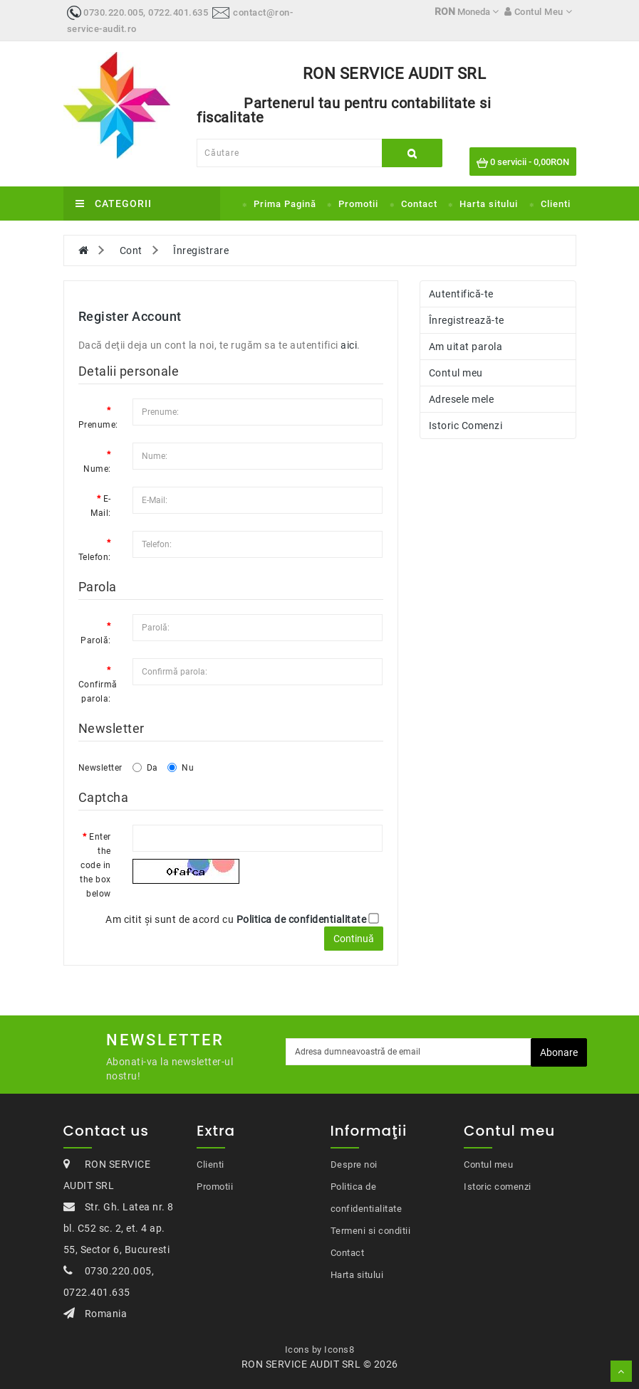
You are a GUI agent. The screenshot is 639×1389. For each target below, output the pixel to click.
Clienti (556, 204)
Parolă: (95, 640)
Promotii (358, 204)
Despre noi (354, 1164)
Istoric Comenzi (466, 425)
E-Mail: (100, 506)
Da (145, 768)
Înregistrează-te (466, 320)
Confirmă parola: (98, 692)
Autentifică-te (461, 294)
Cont (131, 250)
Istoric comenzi (497, 1186)
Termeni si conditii (371, 1230)
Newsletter (100, 768)
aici (349, 345)
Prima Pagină (285, 204)
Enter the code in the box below (95, 865)
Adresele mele (461, 399)
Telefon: (94, 557)
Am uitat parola (466, 346)
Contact (419, 204)
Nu (180, 768)
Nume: (97, 469)
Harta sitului (488, 204)
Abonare (559, 1052)
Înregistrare (201, 250)
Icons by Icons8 (320, 1349)
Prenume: (98, 425)
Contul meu (456, 373)
